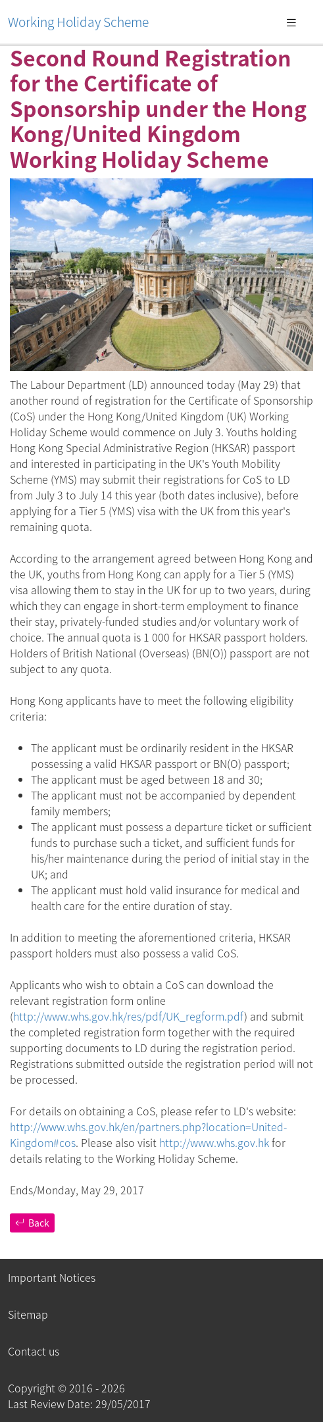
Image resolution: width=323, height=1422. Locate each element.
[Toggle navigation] (291, 21)
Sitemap (28, 1314)
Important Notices (51, 1277)
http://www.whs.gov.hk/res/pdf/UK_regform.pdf (128, 1016)
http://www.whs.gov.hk (214, 1142)
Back (32, 1222)
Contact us (33, 1351)
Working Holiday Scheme (78, 22)
